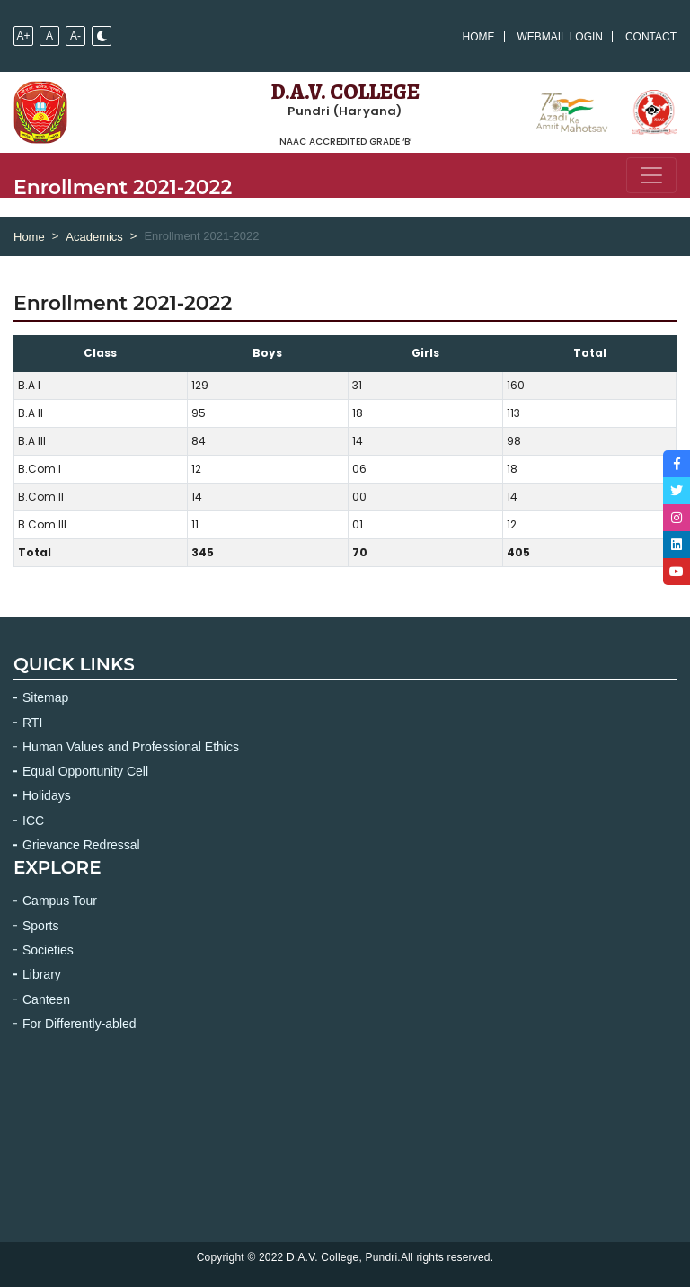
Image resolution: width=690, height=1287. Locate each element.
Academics (94, 237)
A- (75, 36)
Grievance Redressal (81, 845)
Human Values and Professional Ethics (130, 747)
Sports (40, 926)
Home (479, 36)
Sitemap (45, 697)
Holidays (46, 795)
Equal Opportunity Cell (85, 771)
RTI (32, 722)
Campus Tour (59, 900)
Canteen (46, 999)
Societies (48, 950)
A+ (23, 36)
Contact (651, 36)
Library (41, 974)
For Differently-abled (79, 1023)
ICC (33, 820)
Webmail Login (560, 36)
